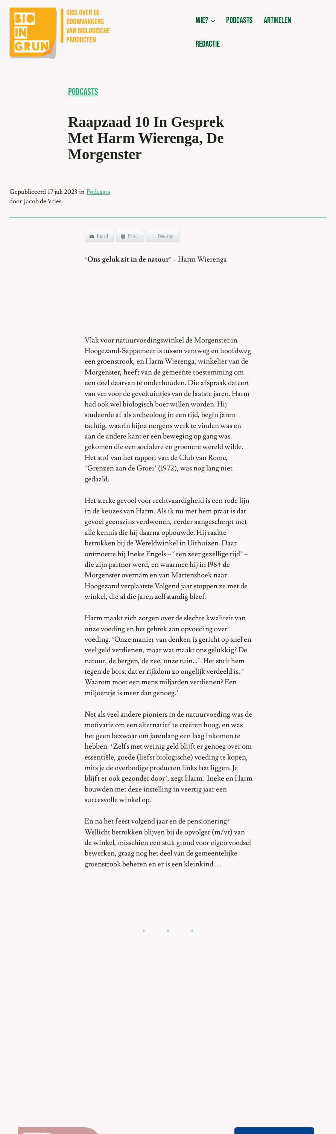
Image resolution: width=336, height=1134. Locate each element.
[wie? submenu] (213, 20)
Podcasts (83, 92)
